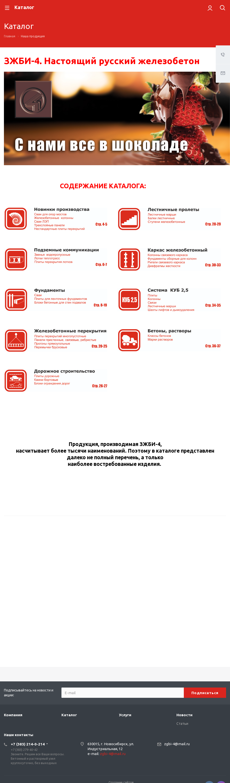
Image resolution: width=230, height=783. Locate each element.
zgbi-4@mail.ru (113, 754)
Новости (184, 715)
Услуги (125, 715)
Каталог (69, 715)
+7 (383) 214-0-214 (28, 744)
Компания (13, 715)
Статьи (182, 724)
